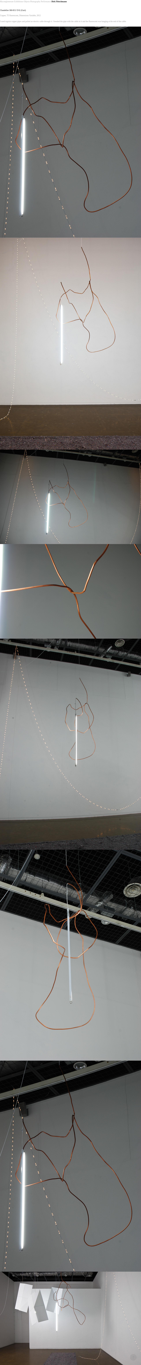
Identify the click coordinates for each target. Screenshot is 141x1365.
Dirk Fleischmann (59, 1)
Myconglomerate (7, 1)
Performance (46, 1)
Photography (35, 1)
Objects (27, 1)
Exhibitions (18, 1)
